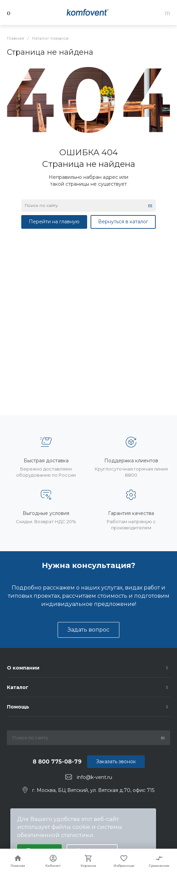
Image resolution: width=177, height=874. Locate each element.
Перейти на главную (54, 221)
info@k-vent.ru (94, 777)
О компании (23, 668)
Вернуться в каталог (123, 221)
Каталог (17, 687)
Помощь (18, 707)
